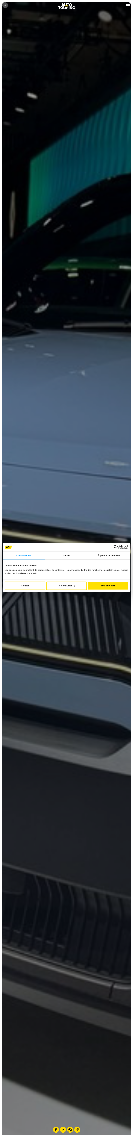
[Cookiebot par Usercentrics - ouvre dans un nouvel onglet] (115, 547)
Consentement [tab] (23, 555)
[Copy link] (77, 1130)
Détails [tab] (66, 555)
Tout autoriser (108, 585)
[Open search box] (5, 5)
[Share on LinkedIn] (63, 1130)
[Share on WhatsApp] (70, 1130)
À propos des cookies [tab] (109, 555)
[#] (127, 5)
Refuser (25, 585)
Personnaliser (66, 585)
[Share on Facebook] (56, 1130)
